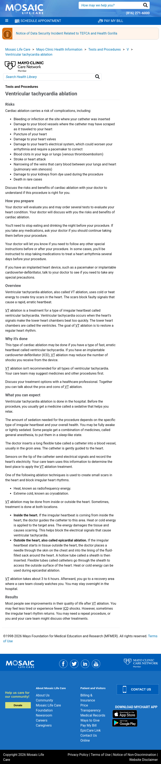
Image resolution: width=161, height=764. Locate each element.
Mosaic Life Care (17, 49)
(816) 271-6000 (138, 13)
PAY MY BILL (110, 21)
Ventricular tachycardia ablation (28, 54)
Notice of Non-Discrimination (134, 755)
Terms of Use (101, 755)
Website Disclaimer (143, 760)
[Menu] (7, 21)
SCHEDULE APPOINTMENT (37, 21)
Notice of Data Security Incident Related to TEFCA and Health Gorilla (66, 33)
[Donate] (18, 699)
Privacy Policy (78, 755)
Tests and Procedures (104, 49)
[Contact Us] (136, 689)
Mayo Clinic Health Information (59, 49)
